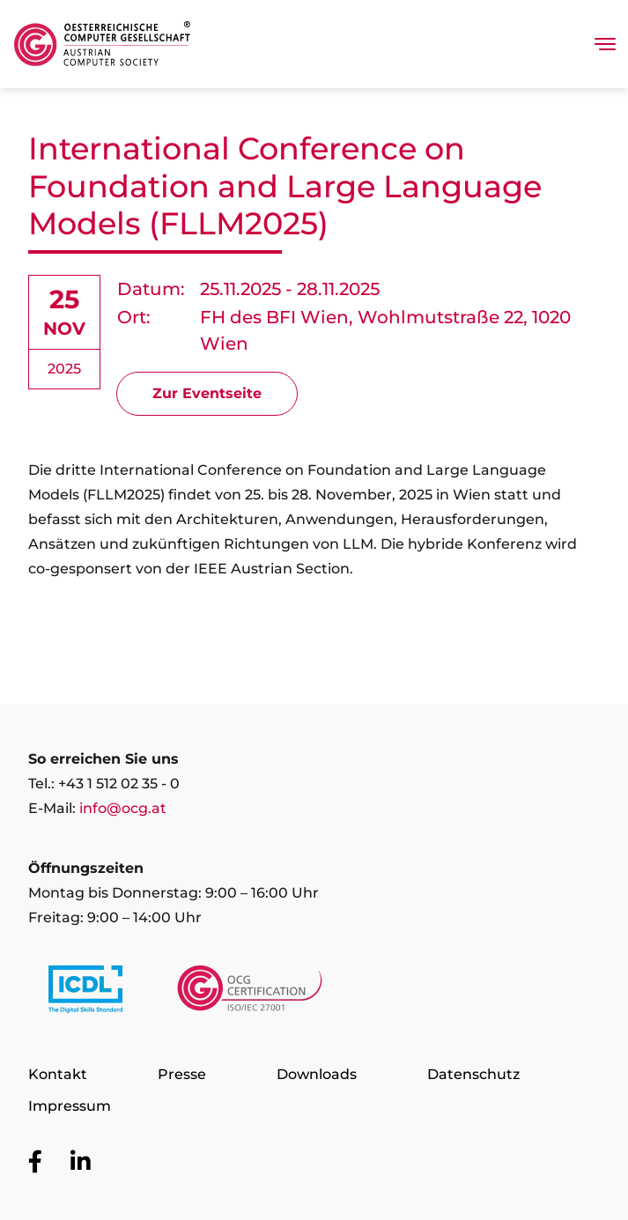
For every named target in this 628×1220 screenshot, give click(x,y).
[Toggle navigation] (605, 44)
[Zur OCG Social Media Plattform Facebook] (35, 1162)
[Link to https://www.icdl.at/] (85, 992)
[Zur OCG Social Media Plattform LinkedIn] (80, 1162)
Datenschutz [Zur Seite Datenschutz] (473, 1074)
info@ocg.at (122, 808)
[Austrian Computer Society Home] (102, 44)
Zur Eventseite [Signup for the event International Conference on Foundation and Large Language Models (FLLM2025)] (207, 393)
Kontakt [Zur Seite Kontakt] (57, 1074)
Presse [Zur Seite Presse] (182, 1074)
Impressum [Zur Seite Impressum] (69, 1106)
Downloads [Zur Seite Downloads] (317, 1074)
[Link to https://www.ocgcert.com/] (250, 992)
